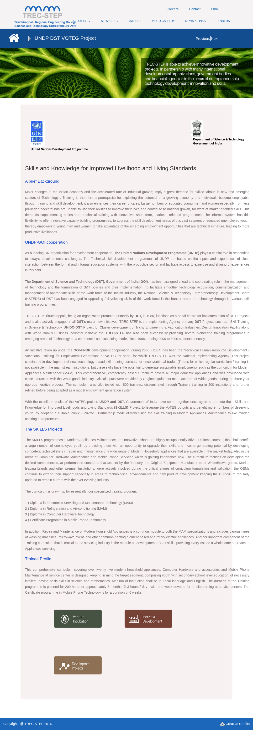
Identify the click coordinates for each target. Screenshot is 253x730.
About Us (81, 21)
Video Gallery (163, 21)
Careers (173, 9)
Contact (194, 9)
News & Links (195, 21)
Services (110, 21)
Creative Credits (235, 724)
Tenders (223, 21)
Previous (203, 38)
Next (214, 38)
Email (215, 9)
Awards (135, 21)
